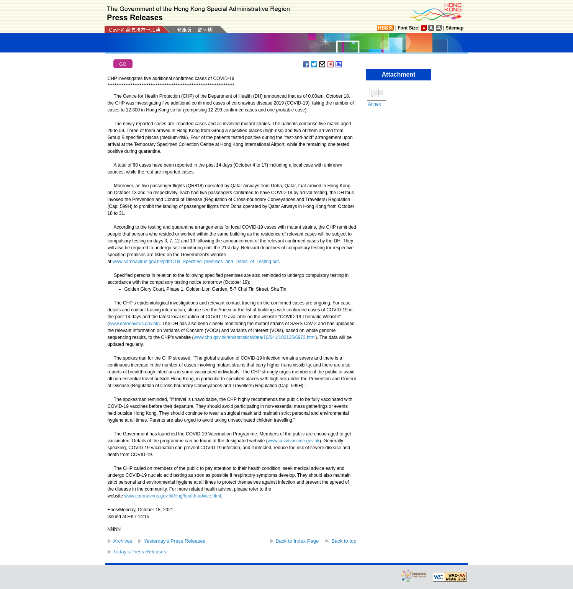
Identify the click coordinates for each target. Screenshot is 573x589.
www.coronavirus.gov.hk (134, 323)
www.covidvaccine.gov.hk (293, 440)
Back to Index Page (297, 541)
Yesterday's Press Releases (174, 541)
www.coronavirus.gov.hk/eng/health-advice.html (172, 496)
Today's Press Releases (139, 552)
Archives (123, 541)
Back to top (343, 541)
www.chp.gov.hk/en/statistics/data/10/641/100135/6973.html (255, 337)
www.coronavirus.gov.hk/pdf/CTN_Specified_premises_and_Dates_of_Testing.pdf (196, 261)
